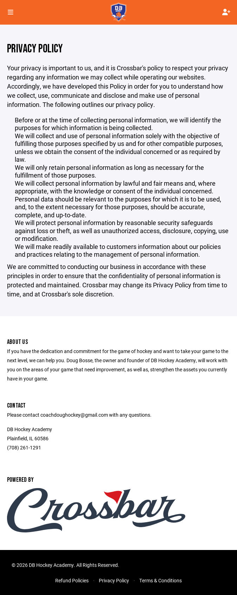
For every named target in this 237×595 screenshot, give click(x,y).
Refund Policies (72, 580)
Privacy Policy (114, 580)
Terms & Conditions (160, 580)
